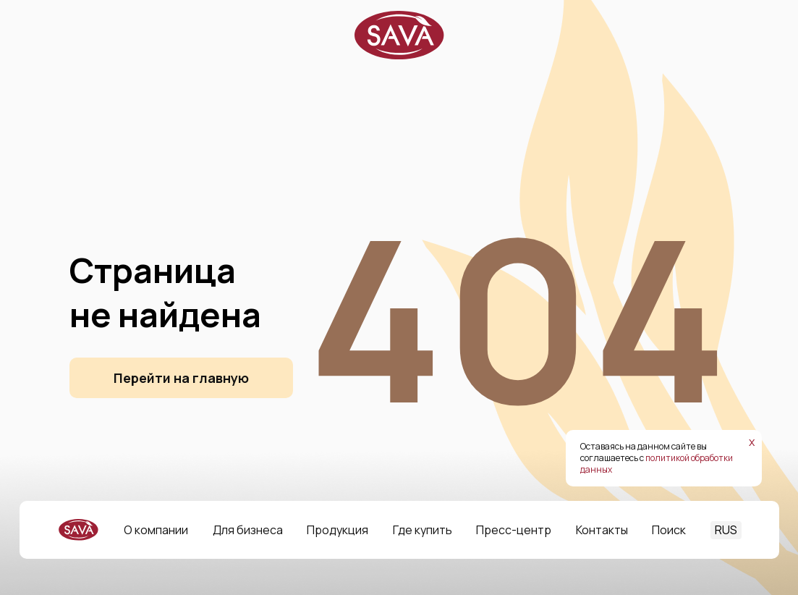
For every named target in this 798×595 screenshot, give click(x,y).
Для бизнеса (248, 530)
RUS (726, 530)
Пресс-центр (513, 530)
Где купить (422, 530)
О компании (156, 530)
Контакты (602, 530)
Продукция (337, 530)
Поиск (669, 530)
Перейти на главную (181, 378)
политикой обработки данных (656, 464)
